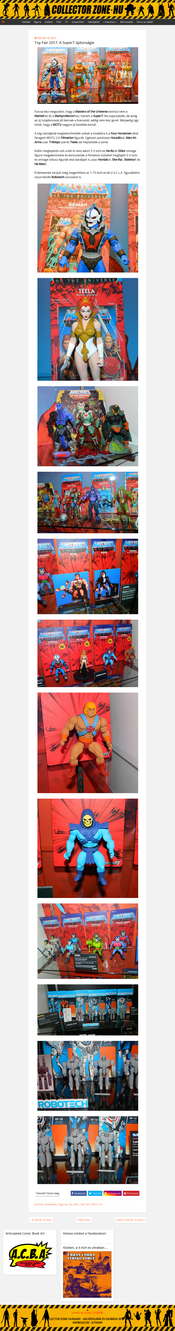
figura (62, 1204)
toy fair (74, 1204)
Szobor (49, 22)
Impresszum (81, 1322)
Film (59, 22)
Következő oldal (130, 1220)
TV (66, 22)
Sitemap (96, 1322)
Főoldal (26, 22)
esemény (51, 1204)
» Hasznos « (110, 22)
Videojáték (94, 22)
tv (101, 1204)
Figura (37, 22)
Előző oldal (41, 1220)
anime (39, 1204)
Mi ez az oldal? (145, 22)
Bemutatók (126, 22)
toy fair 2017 (89, 1204)
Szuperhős (78, 22)
